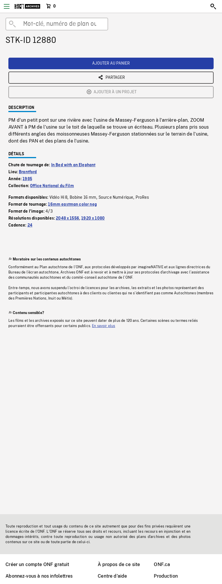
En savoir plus (103, 326)
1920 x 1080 (93, 218)
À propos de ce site (119, 564)
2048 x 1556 (67, 218)
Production (166, 576)
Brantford (28, 172)
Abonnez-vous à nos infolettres (39, 576)
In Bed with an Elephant (73, 165)
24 (29, 225)
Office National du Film (52, 186)
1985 (27, 179)
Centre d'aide (112, 576)
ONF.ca (162, 564)
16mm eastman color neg (72, 204)
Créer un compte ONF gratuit (37, 564)
